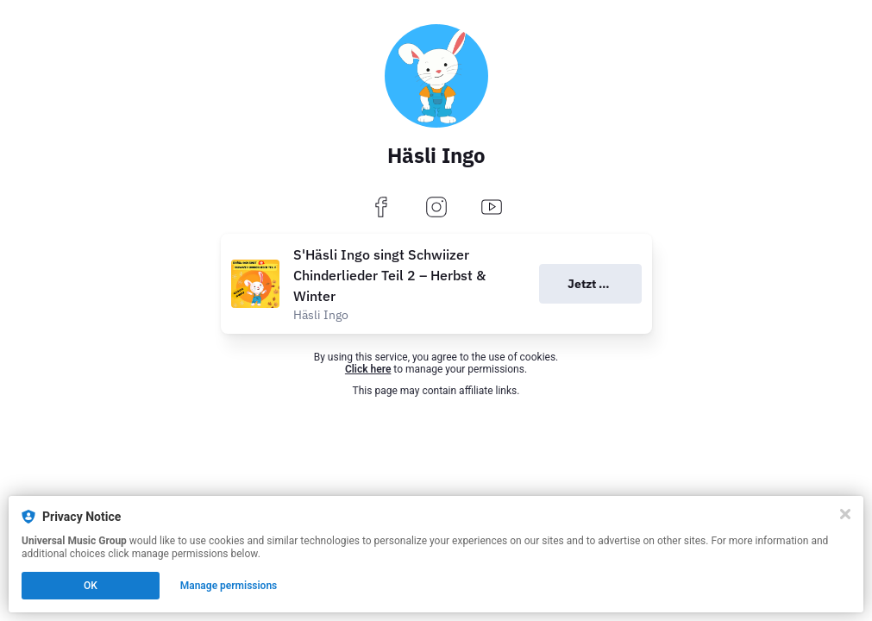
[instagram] (436, 208)
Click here (368, 369)
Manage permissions (229, 586)
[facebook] (381, 208)
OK (90, 586)
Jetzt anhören (605, 284)
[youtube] (491, 208)
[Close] (845, 514)
